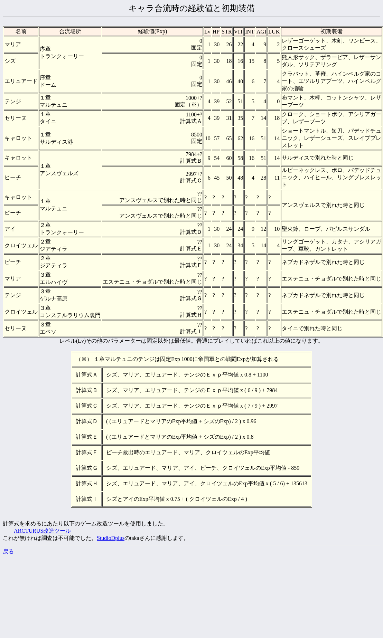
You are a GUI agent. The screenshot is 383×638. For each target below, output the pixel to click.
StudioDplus (110, 538)
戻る (8, 551)
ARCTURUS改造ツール (42, 531)
